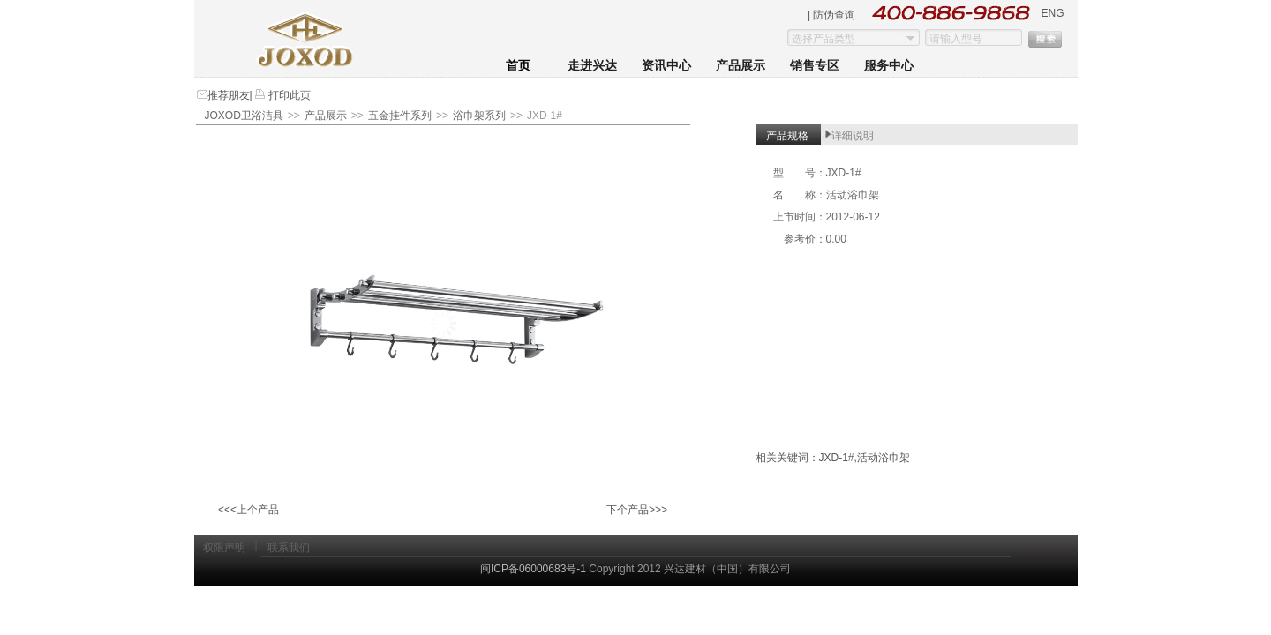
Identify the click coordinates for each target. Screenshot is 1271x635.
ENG (1052, 13)
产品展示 (740, 65)
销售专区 (814, 65)
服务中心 (889, 65)
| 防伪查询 (831, 15)
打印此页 (288, 95)
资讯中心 (666, 65)
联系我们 (288, 548)
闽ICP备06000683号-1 (533, 569)
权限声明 (224, 548)
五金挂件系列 (400, 115)
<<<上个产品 (248, 510)
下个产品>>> (636, 510)
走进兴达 (592, 65)
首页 (518, 65)
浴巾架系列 (479, 115)
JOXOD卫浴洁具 (244, 115)
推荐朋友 (228, 95)
